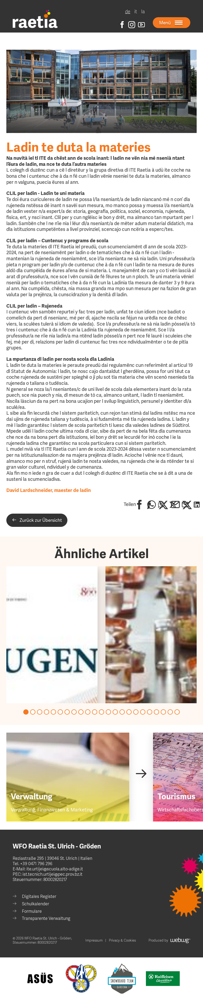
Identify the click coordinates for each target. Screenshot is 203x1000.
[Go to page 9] (81, 712)
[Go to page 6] (60, 712)
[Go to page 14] (115, 712)
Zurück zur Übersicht (37, 520)
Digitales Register (39, 896)
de (127, 12)
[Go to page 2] (32, 712)
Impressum (94, 940)
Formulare (32, 911)
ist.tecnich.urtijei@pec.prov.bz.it (52, 874)
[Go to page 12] (101, 712)
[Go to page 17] (136, 712)
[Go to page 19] (149, 712)
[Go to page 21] (163, 712)
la (143, 12)
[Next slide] (141, 773)
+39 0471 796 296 (36, 863)
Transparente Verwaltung (46, 918)
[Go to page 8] (74, 712)
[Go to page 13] (108, 712)
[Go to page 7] (67, 712)
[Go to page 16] (129, 712)
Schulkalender (35, 904)
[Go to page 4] (46, 712)
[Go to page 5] (53, 712)
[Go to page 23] (177, 712)
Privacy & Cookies (122, 940)
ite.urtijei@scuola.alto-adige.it (54, 869)
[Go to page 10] (87, 712)
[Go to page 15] (122, 712)
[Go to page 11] (94, 712)
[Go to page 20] (156, 712)
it (135, 12)
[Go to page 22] (170, 712)
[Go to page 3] (39, 712)
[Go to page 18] (142, 712)
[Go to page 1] (26, 712)
